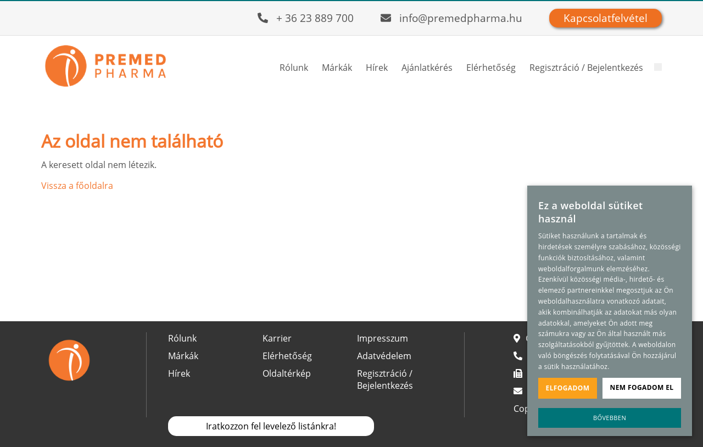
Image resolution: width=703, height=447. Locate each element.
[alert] (609, 311)
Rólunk (294, 68)
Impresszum (382, 338)
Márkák (337, 68)
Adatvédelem (384, 356)
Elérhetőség (491, 68)
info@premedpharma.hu (460, 18)
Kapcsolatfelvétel (605, 18)
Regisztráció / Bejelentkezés (586, 68)
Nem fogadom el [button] (642, 387)
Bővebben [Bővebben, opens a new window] (609, 418)
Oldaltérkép (287, 373)
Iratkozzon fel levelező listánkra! (271, 426)
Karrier (277, 338)
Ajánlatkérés (427, 68)
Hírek (377, 68)
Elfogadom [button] (568, 388)
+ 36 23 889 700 (315, 18)
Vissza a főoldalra (77, 186)
